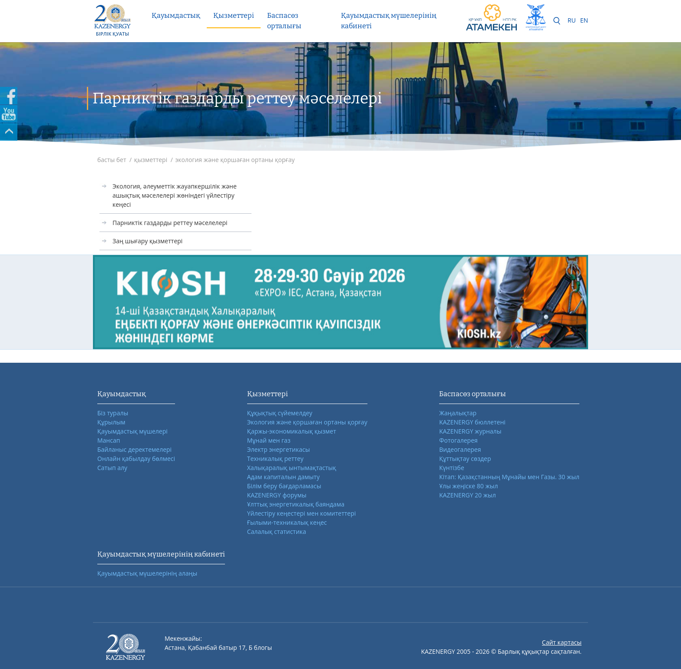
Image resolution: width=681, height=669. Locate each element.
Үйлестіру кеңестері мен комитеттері (301, 513)
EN (584, 20)
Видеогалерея (460, 449)
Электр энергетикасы (278, 449)
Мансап (108, 440)
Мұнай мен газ (269, 440)
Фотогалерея (458, 440)
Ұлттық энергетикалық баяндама (295, 504)
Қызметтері (233, 15)
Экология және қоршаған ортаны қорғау (307, 422)
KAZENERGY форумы (277, 495)
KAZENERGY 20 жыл (467, 495)
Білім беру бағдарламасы (284, 486)
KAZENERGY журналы (470, 431)
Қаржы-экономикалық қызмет (291, 431)
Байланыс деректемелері (134, 449)
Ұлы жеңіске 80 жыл (468, 486)
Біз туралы (112, 413)
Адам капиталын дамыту (283, 477)
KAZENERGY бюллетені (472, 422)
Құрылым (111, 422)
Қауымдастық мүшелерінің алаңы (147, 573)
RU (572, 20)
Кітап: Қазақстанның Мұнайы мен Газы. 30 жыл (509, 477)
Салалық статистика (276, 531)
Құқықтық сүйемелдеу (279, 413)
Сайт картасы (562, 642)
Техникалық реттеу (275, 458)
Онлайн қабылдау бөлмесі (136, 458)
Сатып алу (112, 468)
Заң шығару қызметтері (147, 241)
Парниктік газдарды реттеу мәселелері (170, 223)
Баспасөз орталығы (284, 20)
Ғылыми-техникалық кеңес (287, 522)
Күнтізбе (451, 468)
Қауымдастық (176, 15)
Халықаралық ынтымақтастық (291, 468)
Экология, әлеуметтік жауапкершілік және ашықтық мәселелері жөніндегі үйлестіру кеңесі (174, 195)
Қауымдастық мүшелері (132, 431)
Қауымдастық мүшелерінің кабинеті (388, 20)
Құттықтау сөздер (465, 458)
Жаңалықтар (457, 413)
